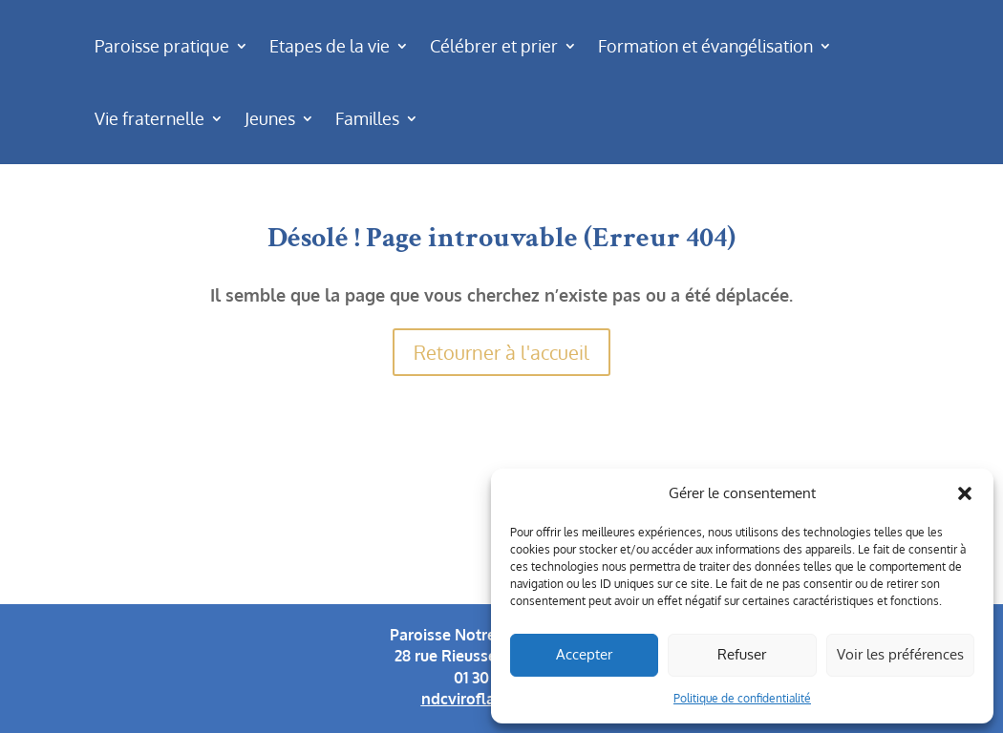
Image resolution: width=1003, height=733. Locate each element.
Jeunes (270, 118)
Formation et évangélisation (705, 45)
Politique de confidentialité (742, 698)
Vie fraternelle (149, 118)
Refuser (741, 654)
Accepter (584, 654)
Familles (367, 118)
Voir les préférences (900, 654)
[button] (964, 493)
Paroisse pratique (162, 45)
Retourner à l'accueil (501, 352)
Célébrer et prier (494, 45)
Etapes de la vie (329, 45)
